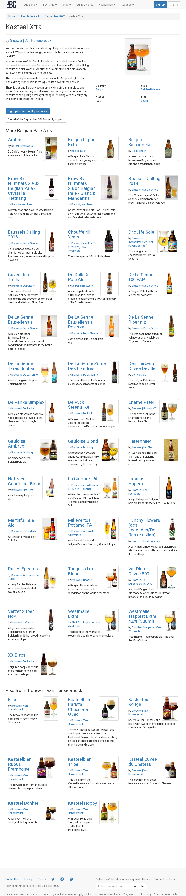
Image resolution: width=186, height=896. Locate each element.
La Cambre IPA (83, 478)
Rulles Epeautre (24, 568)
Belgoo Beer (78, 150)
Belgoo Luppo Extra (81, 142)
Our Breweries (84, 4)
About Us (127, 4)
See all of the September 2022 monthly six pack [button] (36, 119)
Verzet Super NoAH (21, 614)
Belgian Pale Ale (150, 89)
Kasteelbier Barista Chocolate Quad (79, 707)
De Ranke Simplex (26, 402)
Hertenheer (139, 441)
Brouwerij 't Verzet (22, 622)
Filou (13, 699)
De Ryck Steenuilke (78, 405)
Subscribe (138, 886)
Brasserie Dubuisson (23, 285)
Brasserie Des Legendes (146, 541)
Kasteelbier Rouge (139, 702)
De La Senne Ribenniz (140, 320)
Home (11, 16)
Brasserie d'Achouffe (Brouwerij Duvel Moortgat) (82, 247)
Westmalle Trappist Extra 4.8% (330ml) (142, 616)
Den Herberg (139, 374)
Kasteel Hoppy (82, 803)
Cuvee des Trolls (18, 277)
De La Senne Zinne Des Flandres (87, 366)
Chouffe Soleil (142, 232)
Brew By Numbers (21, 204)
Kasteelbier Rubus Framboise (19, 764)
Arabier (15, 139)
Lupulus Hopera (136, 481)
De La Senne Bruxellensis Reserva (80, 322)
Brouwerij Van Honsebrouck (30, 41)
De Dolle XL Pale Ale (79, 277)
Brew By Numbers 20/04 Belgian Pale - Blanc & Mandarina (82, 188)
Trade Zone (29, 4)
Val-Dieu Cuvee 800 (138, 571)
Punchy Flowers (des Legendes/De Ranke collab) (144, 528)
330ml (144, 100)
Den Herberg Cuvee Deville (141, 366)
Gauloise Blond (83, 441)
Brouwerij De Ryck (81, 413)
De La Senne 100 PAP (140, 277)
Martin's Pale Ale (21, 523)
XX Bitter (17, 655)
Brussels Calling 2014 (144, 181)
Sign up (160, 4)
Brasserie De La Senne (145, 189)
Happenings (107, 4)
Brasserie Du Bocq (22, 452)
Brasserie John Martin (24, 531)
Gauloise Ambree (16, 444)
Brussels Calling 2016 (24, 235)
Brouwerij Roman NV (144, 408)
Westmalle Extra (78, 614)
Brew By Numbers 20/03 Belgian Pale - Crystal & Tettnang (23, 188)
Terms (42, 879)
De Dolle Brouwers (22, 146)
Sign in (174, 4)
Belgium (100, 89)
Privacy (28, 879)
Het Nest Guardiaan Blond (24, 481)
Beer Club (50, 4)
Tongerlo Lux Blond (81, 571)
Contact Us (12, 879)
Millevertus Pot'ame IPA (80, 523)
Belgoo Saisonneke (140, 142)
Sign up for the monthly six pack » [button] (27, 111)
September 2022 (55, 16)
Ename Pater (141, 402)
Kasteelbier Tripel (79, 762)
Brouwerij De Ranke (22, 408)
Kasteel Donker (23, 803)
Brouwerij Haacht (81, 579)
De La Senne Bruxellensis (20, 320)
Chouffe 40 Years (79, 235)
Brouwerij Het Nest (142, 447)
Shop (66, 4)
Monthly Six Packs (30, 16)
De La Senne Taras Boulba (21, 366)
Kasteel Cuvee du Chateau (142, 762)
